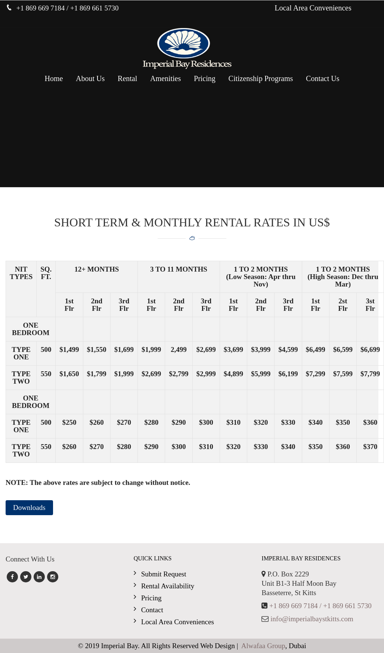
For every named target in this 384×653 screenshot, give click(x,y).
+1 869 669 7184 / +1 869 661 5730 (320, 606)
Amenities (165, 78)
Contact (152, 610)
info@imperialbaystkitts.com (311, 619)
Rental (127, 78)
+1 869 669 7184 (41, 8)
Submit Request (163, 574)
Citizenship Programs (261, 78)
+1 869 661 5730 (94, 8)
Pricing (205, 78)
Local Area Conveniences (313, 8)
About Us (90, 78)
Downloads (29, 507)
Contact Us (322, 78)
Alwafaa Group (263, 646)
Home (53, 78)
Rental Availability (168, 586)
